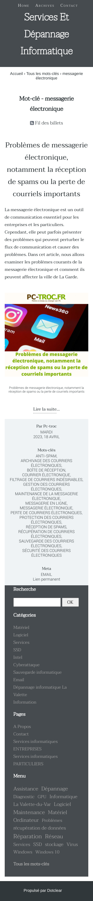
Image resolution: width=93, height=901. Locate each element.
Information (24, 702)
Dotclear (54, 891)
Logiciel (20, 635)
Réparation (27, 836)
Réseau (54, 836)
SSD (17, 650)
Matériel (21, 627)
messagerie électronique (46, 508)
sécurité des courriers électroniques (46, 553)
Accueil (16, 74)
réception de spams (46, 527)
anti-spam (46, 456)
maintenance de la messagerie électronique (46, 496)
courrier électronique (46, 475)
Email (46, 574)
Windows (22, 852)
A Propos (22, 726)
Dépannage (54, 788)
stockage (54, 845)
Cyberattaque (26, 665)
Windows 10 (47, 852)
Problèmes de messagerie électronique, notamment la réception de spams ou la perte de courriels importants (46, 169)
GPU (42, 797)
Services (21, 642)
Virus (72, 845)
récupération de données (39, 828)
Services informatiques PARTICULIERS (35, 760)
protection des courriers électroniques (46, 520)
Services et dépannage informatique (46, 34)
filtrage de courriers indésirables (46, 479)
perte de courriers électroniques (46, 512)
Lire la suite (45, 409)
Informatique (63, 797)
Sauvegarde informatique (37, 672)
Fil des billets (49, 123)
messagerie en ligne (46, 503)
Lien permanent (46, 579)
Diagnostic (24, 797)
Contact (21, 734)
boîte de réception (46, 470)
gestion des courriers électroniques (46, 486)
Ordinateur (26, 820)
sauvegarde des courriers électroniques (46, 543)
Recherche (24, 589)
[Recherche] (37, 602)
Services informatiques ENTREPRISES (35, 745)
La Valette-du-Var (32, 804)
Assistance (25, 788)
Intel (17, 657)
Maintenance (29, 812)
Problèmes (52, 820)
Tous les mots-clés (42, 74)
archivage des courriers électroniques (46, 463)
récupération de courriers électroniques (46, 534)
